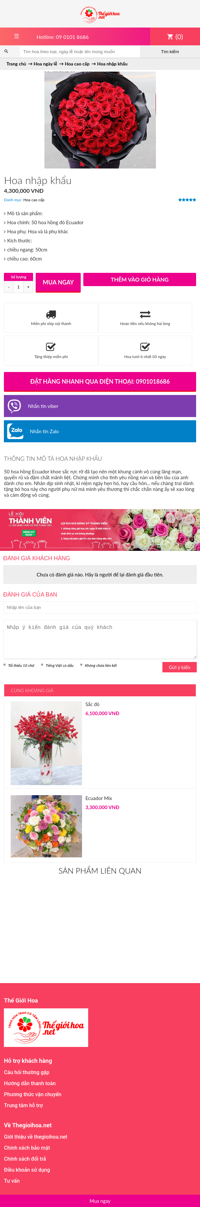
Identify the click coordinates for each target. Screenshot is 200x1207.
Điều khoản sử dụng (27, 1170)
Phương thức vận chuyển (32, 1094)
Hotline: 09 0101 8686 (63, 37)
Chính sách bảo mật (27, 1148)
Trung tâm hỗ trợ (23, 1105)
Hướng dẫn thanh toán (29, 1083)
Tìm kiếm (170, 51)
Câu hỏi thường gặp (26, 1072)
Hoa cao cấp (33, 199)
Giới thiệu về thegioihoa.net (35, 1137)
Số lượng (18, 276)
